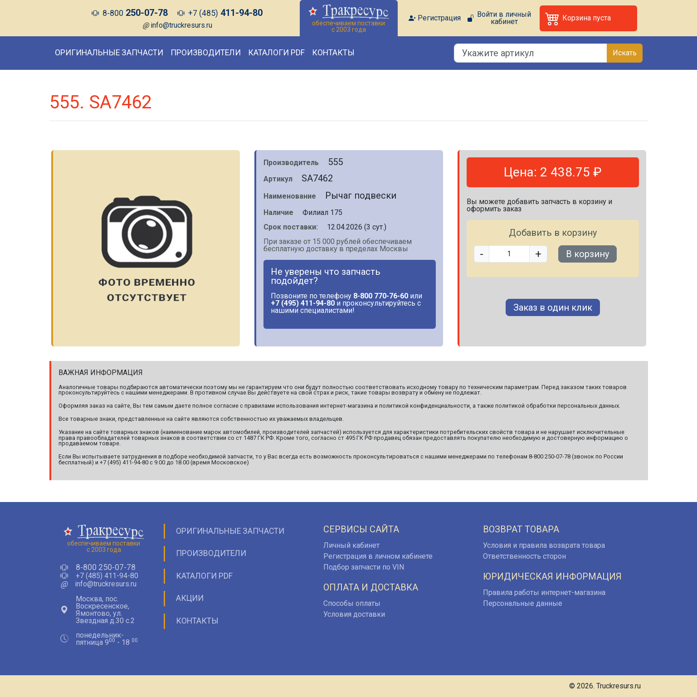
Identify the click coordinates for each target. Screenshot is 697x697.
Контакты (333, 52)
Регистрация (439, 18)
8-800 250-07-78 (106, 568)
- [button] (481, 254)
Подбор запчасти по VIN (363, 567)
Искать (625, 53)
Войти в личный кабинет (504, 18)
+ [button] (538, 254)
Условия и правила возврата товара (544, 545)
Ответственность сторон (524, 556)
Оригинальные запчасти (109, 52)
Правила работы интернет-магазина (544, 592)
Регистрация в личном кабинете (378, 556)
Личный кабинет (351, 545)
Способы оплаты (351, 603)
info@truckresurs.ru (181, 25)
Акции (190, 598)
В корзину (587, 254)
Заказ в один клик (552, 307)
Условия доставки (354, 614)
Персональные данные (522, 603)
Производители (206, 52)
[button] (588, 18)
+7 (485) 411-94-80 (107, 576)
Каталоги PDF (276, 52)
